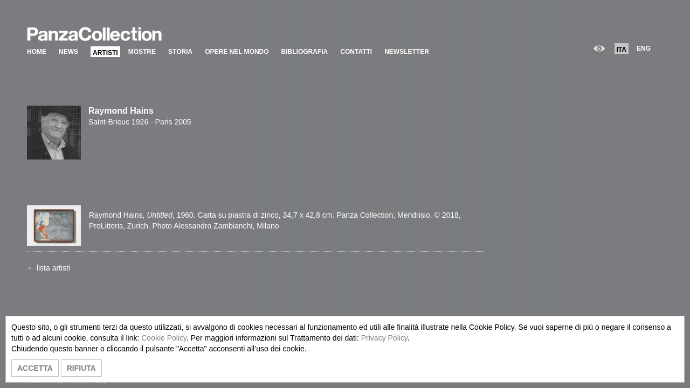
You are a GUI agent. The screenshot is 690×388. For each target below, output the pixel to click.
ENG (644, 48)
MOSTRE (142, 52)
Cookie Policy (164, 338)
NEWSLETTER (406, 52)
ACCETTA (35, 368)
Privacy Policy (384, 338)
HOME (36, 52)
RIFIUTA (81, 368)
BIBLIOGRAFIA (304, 52)
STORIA (180, 52)
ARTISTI (105, 53)
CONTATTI (356, 52)
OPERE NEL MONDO (236, 52)
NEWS (68, 52)
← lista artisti (48, 268)
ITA (621, 49)
